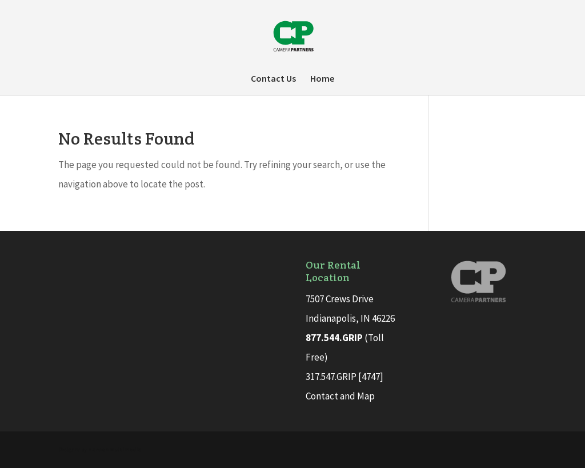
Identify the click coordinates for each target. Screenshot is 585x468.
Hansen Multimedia (114, 449)
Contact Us (273, 79)
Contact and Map (340, 396)
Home (322, 79)
